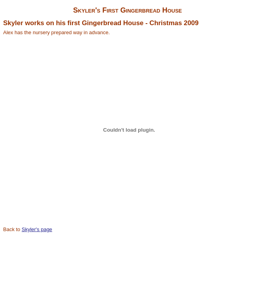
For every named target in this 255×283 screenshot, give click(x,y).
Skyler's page (37, 229)
